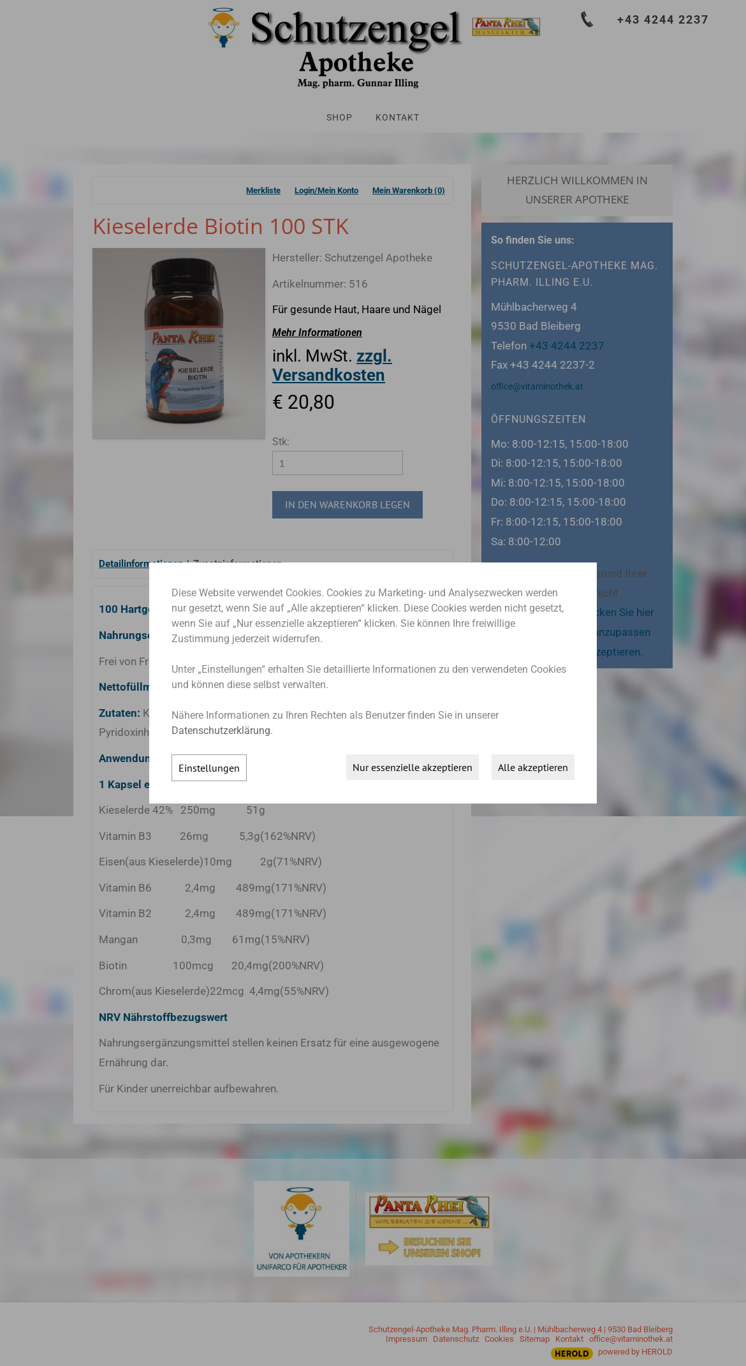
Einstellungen (209, 767)
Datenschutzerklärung (221, 730)
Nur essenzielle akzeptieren (412, 767)
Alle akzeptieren (533, 767)
